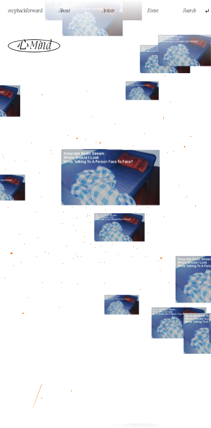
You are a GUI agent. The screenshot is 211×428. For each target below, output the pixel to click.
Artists (108, 11)
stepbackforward (25, 11)
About (64, 11)
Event (152, 11)
